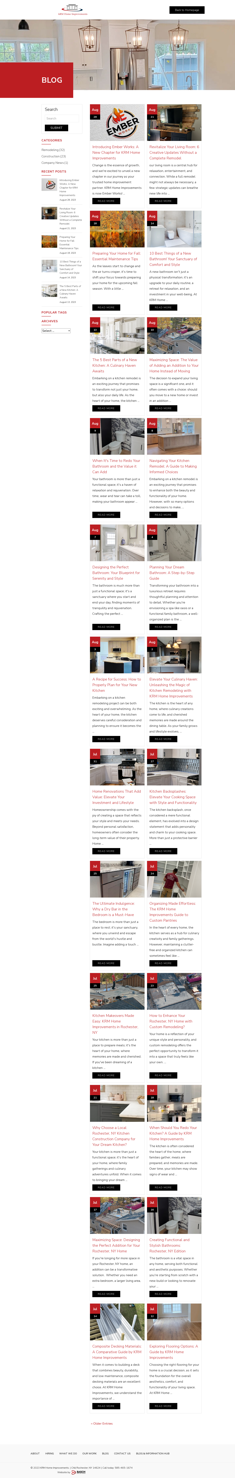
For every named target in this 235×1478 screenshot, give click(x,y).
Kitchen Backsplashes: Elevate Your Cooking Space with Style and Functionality (173, 797)
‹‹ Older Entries (102, 1423)
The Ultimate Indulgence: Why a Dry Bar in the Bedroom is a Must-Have (113, 909)
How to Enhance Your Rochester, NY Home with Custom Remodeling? (170, 1021)
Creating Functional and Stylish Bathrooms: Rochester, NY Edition (169, 1245)
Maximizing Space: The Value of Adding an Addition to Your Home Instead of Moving (174, 365)
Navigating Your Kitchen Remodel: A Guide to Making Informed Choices (173, 466)
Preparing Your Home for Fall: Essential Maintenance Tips (69, 242)
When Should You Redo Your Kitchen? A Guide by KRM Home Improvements (173, 1133)
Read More (106, 201)
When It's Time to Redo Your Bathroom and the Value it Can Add (116, 466)
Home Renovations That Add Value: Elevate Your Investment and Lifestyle (116, 797)
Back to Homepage (187, 10)
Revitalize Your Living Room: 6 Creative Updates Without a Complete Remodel (174, 152)
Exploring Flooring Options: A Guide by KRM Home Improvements (173, 1352)
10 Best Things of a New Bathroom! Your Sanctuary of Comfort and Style (173, 259)
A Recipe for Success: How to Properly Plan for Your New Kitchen (116, 685)
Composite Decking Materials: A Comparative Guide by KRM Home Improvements (117, 1352)
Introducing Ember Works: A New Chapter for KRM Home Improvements (116, 152)
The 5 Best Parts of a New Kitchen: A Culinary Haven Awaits (114, 365)
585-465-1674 (124, 1468)
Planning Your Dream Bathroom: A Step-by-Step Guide (171, 573)
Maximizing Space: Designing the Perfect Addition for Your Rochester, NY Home (116, 1245)
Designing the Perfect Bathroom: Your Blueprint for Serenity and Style (116, 573)
